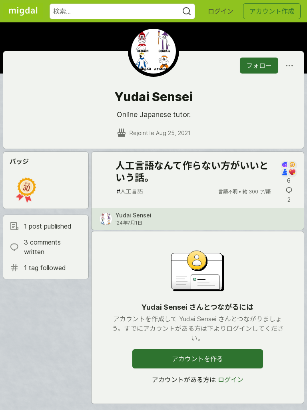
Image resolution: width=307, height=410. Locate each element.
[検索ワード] (122, 11)
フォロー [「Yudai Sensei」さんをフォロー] (259, 66)
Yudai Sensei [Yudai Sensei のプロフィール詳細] (134, 215)
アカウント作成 (271, 11)
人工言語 (130, 191)
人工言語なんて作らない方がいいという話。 (192, 171)
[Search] (187, 11)
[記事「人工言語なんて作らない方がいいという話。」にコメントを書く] (289, 172)
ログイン (220, 11)
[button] (26, 189)
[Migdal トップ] (23, 11)
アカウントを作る (197, 359)
